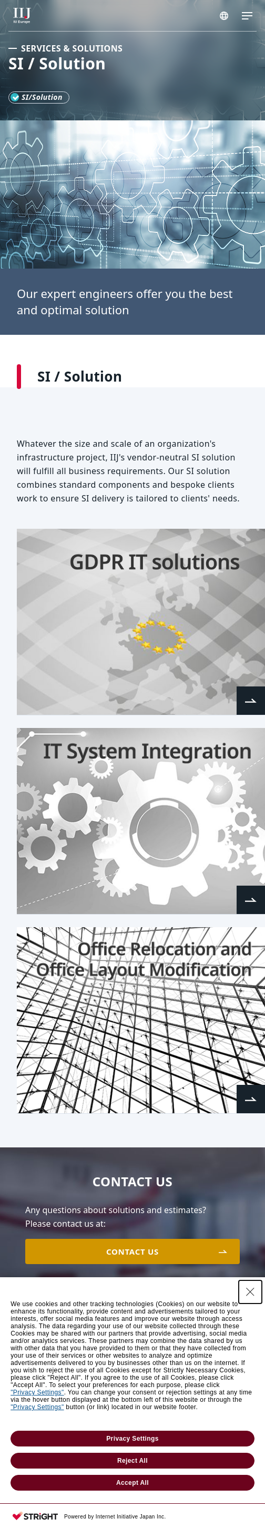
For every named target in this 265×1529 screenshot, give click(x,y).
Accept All (132, 1482)
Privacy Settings (132, 1438)
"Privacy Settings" (37, 1392)
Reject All (132, 1460)
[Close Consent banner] (250, 1292)
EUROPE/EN (224, 16)
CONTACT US (132, 1251)
